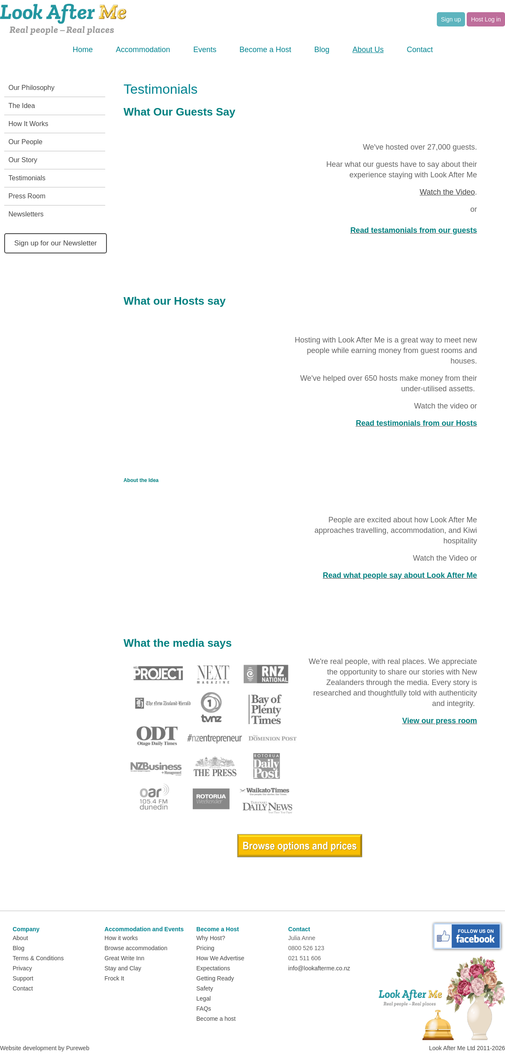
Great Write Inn (124, 958)
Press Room (26, 196)
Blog (322, 49)
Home (83, 49)
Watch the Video (447, 192)
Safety (205, 988)
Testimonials (26, 178)
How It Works (28, 123)
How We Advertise (221, 958)
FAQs (204, 1008)
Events (204, 49)
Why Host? (211, 938)
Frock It (114, 978)
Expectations (213, 968)
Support (23, 978)
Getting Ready (215, 978)
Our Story (22, 159)
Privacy (22, 968)
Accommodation (143, 49)
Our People (25, 141)
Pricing (206, 948)
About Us (368, 49)
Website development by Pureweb (44, 1048)
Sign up (451, 19)
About (20, 938)
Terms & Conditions (38, 958)
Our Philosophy (31, 87)
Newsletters (26, 214)
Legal (204, 998)
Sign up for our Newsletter (55, 243)
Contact (420, 49)
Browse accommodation (135, 948)
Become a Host (265, 49)
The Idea (21, 105)
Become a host (216, 1018)
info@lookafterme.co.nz (319, 968)
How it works (121, 938)
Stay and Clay (122, 968)
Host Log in (486, 19)
